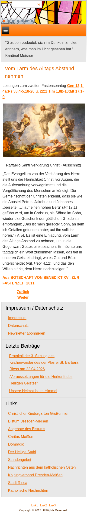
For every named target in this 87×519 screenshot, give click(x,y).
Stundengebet (19, 460)
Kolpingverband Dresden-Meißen (35, 475)
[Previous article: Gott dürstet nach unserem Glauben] (23, 292)
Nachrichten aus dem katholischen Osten (42, 467)
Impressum (17, 318)
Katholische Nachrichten (28, 490)
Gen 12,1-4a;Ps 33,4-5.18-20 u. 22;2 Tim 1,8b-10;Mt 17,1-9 (43, 91)
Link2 (43, 505)
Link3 (52, 505)
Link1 (34, 505)
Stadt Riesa (17, 483)
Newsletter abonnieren (26, 333)
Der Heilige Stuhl (22, 452)
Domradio (16, 444)
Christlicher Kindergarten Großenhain (39, 413)
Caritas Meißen (20, 437)
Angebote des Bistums (26, 429)
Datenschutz (18, 326)
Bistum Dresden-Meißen (28, 421)
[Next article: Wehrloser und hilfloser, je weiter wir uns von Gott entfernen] (23, 297)
